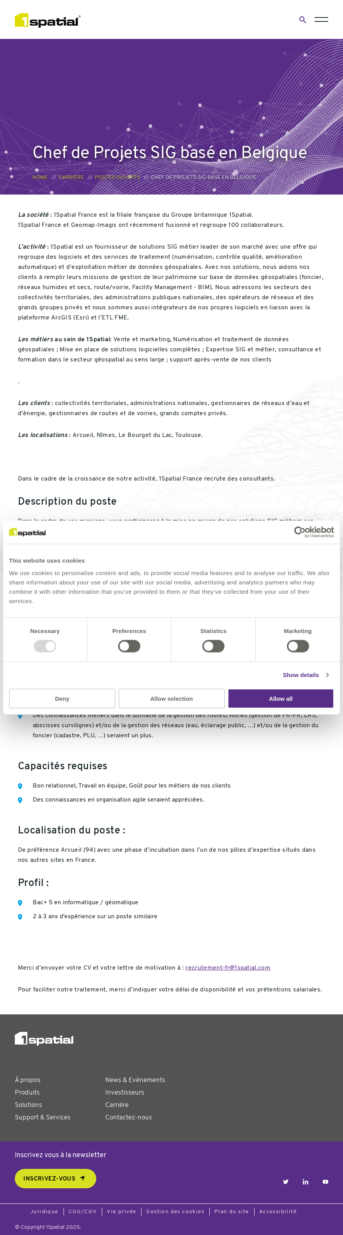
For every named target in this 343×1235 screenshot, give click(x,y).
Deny (62, 698)
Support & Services (43, 1117)
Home (40, 178)
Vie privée (121, 1212)
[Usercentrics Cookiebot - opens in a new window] (300, 532)
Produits (27, 1092)
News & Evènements (135, 1080)
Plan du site (231, 1212)
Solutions (28, 1105)
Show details (301, 675)
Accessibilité (278, 1212)
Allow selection (171, 698)
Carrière (71, 178)
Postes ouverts (117, 178)
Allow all (281, 698)
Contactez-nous (128, 1117)
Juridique (44, 1212)
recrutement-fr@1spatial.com (228, 968)
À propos (28, 1080)
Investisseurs (124, 1092)
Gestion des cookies (175, 1212)
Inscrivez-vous (49, 1179)
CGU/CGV (83, 1212)
